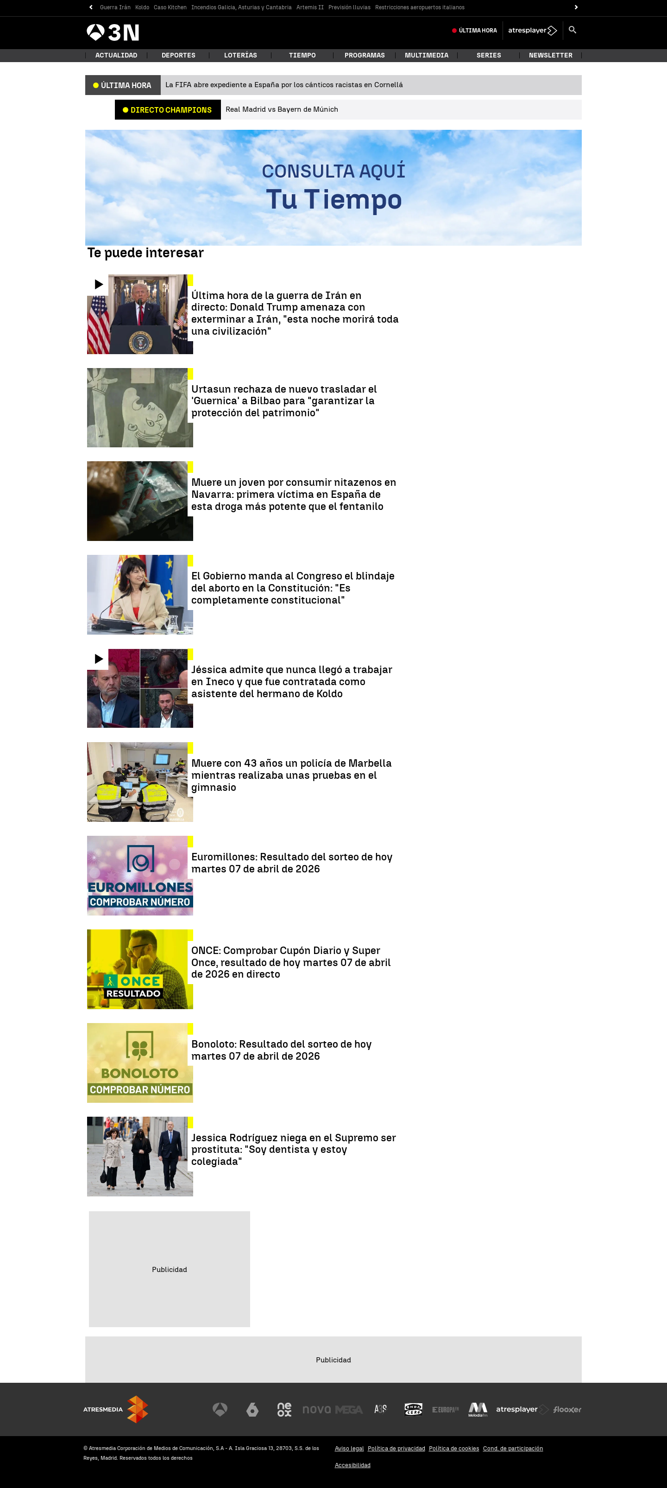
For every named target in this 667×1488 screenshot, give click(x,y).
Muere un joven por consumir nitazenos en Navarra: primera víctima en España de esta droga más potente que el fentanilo (293, 494)
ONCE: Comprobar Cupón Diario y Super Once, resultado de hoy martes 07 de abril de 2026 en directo (291, 962)
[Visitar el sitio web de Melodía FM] (478, 1410)
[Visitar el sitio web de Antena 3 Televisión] (220, 1410)
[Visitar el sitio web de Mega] (349, 1410)
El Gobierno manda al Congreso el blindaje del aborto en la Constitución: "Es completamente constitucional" (293, 588)
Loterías (240, 55)
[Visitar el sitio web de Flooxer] (567, 1410)
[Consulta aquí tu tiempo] (333, 188)
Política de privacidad (396, 1448)
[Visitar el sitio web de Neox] (284, 1410)
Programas (365, 55)
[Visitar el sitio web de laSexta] (252, 1410)
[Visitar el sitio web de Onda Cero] (414, 1410)
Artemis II (310, 7)
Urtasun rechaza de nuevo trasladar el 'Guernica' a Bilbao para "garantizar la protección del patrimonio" (284, 401)
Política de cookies (454, 1448)
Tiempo (302, 55)
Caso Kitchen (170, 7)
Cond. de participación (513, 1448)
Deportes (178, 55)
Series (489, 55)
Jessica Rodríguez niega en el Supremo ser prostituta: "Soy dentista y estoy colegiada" (293, 1150)
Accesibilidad (353, 1465)
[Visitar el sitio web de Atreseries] (381, 1410)
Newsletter (551, 55)
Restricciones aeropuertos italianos (420, 7)
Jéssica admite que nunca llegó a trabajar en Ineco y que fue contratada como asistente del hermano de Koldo (291, 681)
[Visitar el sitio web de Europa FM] (445, 1410)
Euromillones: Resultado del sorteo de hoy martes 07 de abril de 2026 (292, 863)
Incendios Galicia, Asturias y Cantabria (241, 7)
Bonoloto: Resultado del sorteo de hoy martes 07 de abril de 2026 (281, 1050)
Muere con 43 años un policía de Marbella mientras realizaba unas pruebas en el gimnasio (291, 775)
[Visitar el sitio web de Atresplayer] (523, 1410)
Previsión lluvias (349, 7)
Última (478, 30)
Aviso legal (349, 1448)
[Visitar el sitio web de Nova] (317, 1410)
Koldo (142, 7)
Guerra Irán (115, 7)
